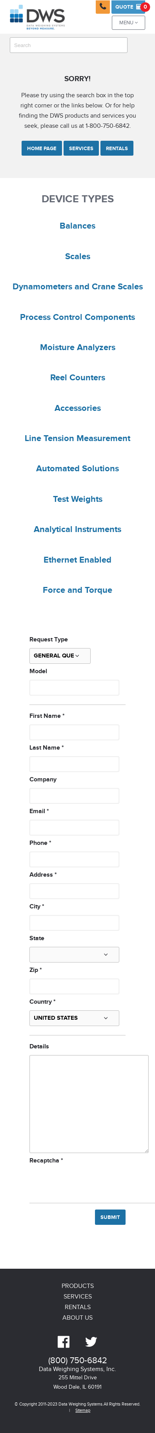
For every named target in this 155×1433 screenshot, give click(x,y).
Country (42, 1002)
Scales (77, 256)
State (36, 938)
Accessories (78, 408)
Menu (128, 23)
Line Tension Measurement (77, 438)
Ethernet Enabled (77, 560)
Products (78, 1286)
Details (39, 1046)
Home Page (42, 148)
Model (38, 671)
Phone (40, 843)
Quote (130, 7)
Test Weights (77, 499)
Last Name (46, 748)
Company (43, 779)
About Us (77, 1318)
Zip (35, 970)
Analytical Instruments (77, 529)
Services (81, 148)
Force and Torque (77, 590)
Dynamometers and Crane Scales (78, 287)
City (36, 906)
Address (43, 875)
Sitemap (82, 1410)
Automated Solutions (77, 469)
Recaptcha (46, 1160)
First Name (47, 716)
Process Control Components (77, 317)
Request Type (48, 639)
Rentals (117, 148)
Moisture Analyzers (77, 347)
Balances (77, 226)
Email (39, 811)
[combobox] (69, 45)
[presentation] (89, 1181)
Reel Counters (77, 378)
